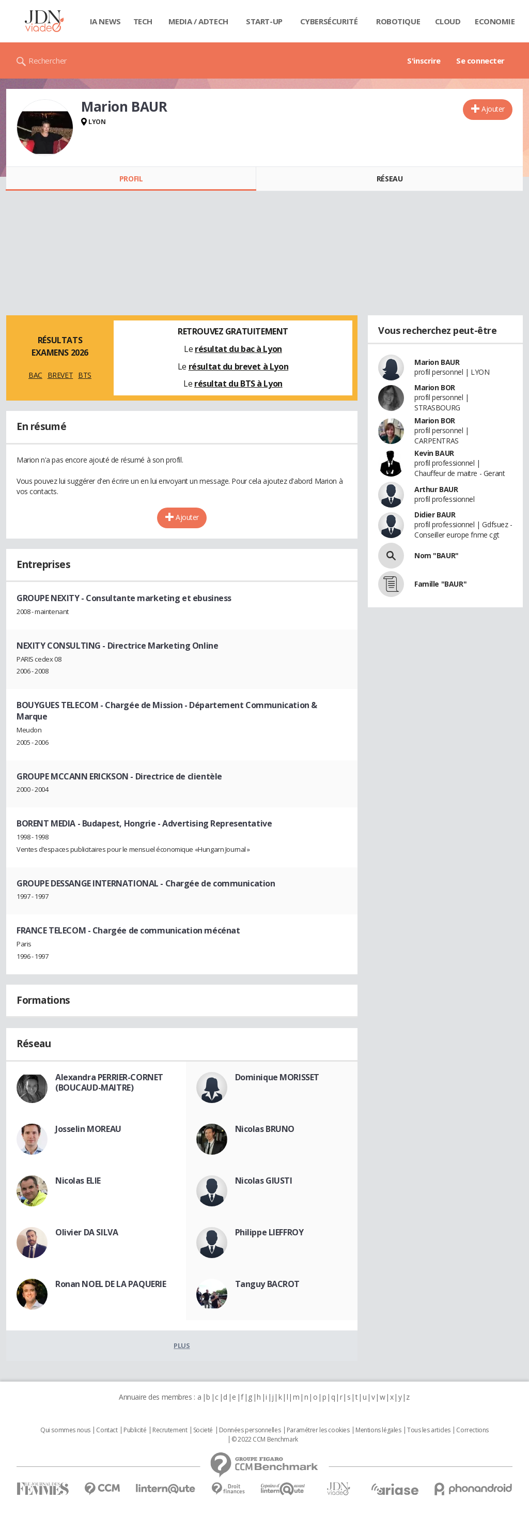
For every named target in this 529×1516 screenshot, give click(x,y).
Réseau (389, 178)
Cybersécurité (329, 21)
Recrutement (169, 1430)
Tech (142, 21)
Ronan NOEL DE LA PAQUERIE (110, 1284)
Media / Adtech (198, 21)
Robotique (398, 21)
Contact (106, 1430)
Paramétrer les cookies (318, 1430)
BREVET (60, 375)
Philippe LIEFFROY (269, 1232)
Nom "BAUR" (436, 555)
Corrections (472, 1430)
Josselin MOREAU (88, 1129)
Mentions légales (378, 1430)
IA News (105, 21)
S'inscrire (424, 60)
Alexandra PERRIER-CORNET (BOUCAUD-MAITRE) (109, 1082)
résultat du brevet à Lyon (239, 366)
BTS (84, 375)
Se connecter (480, 60)
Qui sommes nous (65, 1430)
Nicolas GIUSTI (263, 1180)
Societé (203, 1430)
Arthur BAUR (436, 489)
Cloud (448, 21)
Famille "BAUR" (440, 584)
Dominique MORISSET (277, 1077)
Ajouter (493, 109)
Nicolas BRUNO (265, 1129)
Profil (131, 178)
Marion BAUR (436, 362)
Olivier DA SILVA (86, 1232)
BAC (35, 375)
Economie (495, 21)
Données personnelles (250, 1430)
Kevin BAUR (434, 453)
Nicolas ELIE (78, 1180)
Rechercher (47, 60)
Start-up (264, 21)
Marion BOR (434, 387)
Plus (182, 1345)
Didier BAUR (434, 514)
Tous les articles (428, 1430)
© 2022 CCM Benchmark (264, 1439)
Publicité (134, 1430)
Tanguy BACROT (267, 1284)
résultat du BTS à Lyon (238, 383)
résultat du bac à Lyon (238, 349)
